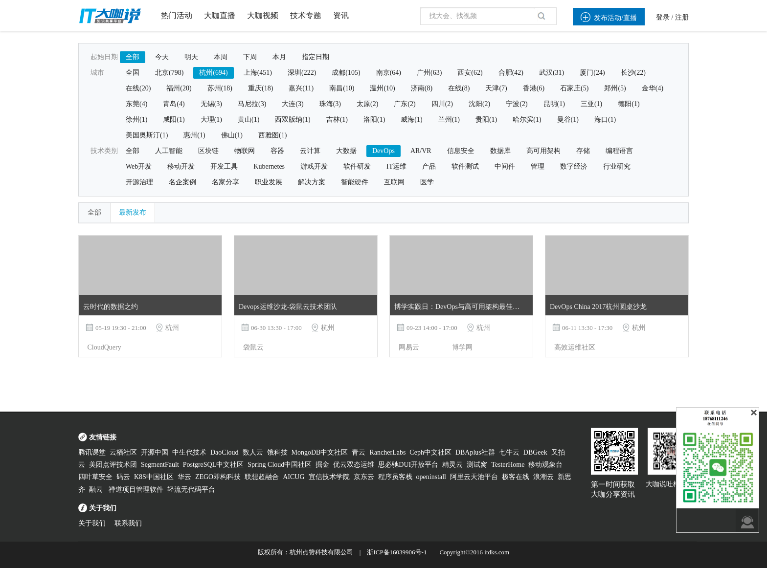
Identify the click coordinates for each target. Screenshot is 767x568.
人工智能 (168, 150)
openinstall (431, 477)
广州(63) (429, 72)
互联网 (394, 182)
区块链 (208, 150)
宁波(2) (516, 104)
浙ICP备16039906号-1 (397, 552)
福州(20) (178, 88)
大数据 (346, 150)
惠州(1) (194, 135)
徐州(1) (136, 119)
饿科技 (277, 452)
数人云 (253, 452)
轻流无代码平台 (191, 489)
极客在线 (515, 477)
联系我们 (128, 523)
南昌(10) (341, 88)
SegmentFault (160, 464)
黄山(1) (248, 119)
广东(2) (404, 104)
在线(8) (459, 88)
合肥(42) (510, 72)
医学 (427, 182)
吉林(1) (337, 119)
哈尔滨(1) (527, 119)
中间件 (505, 166)
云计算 (310, 150)
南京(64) (388, 72)
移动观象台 (545, 464)
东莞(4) (136, 104)
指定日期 (315, 57)
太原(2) (367, 104)
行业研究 (617, 166)
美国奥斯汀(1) (147, 135)
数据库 (500, 150)
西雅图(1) (272, 135)
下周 (250, 57)
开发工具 (224, 166)
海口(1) (605, 119)
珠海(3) (330, 104)
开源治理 (139, 182)
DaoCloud (224, 452)
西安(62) (469, 72)
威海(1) (411, 119)
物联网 (244, 150)
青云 (358, 452)
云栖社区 (123, 452)
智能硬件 (354, 182)
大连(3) (292, 104)
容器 (277, 150)
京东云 (364, 477)
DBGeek (535, 452)
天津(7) (496, 88)
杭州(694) (213, 72)
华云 (184, 477)
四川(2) (442, 104)
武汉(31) (551, 72)
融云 (97, 489)
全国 (132, 72)
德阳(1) (628, 104)
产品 (429, 166)
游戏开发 (314, 166)
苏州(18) (219, 88)
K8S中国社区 (154, 477)
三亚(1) (591, 104)
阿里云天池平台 (474, 477)
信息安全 (460, 150)
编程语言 (619, 150)
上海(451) (258, 72)
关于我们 (92, 523)
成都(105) (346, 72)
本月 (279, 57)
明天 (191, 57)
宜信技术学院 (329, 477)
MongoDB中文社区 (320, 452)
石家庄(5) (574, 88)
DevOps (383, 150)
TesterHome (507, 464)
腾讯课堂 (92, 452)
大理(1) (211, 119)
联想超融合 (262, 477)
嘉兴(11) (301, 88)
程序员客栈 (395, 477)
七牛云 (509, 452)
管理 (537, 166)
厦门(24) (592, 72)
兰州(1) (449, 119)
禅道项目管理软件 (136, 489)
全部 (132, 57)
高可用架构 (543, 150)
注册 (682, 17)
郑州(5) (615, 88)
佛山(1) (232, 135)
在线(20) (138, 88)
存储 (583, 150)
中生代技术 (189, 452)
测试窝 (477, 464)
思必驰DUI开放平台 (408, 464)
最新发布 (132, 212)
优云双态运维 (353, 464)
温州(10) (382, 88)
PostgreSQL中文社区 (213, 464)
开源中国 (154, 452)
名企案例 (182, 182)
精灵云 (452, 464)
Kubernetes (269, 166)
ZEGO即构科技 (218, 477)
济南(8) (421, 88)
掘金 (322, 464)
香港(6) (533, 88)
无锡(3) (211, 104)
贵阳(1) (486, 119)
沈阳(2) (479, 104)
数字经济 (573, 166)
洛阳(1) (374, 119)
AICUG (293, 477)
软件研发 (357, 166)
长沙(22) (633, 72)
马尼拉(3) (252, 104)
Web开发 (139, 166)
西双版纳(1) (292, 119)
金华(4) (652, 88)
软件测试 (465, 166)
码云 (123, 477)
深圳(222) (302, 72)
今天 (162, 57)
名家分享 (225, 182)
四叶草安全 (95, 477)
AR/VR (420, 150)
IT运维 (396, 166)
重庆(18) (260, 88)
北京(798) (169, 72)
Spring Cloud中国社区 (280, 464)
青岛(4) (173, 104)
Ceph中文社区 (430, 452)
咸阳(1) (173, 119)
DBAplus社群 (475, 452)
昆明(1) (554, 104)
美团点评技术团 (113, 464)
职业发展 (268, 182)
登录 (663, 17)
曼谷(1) (568, 119)
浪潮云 (543, 477)
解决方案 (311, 182)
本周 (220, 57)
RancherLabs (387, 452)
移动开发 (181, 166)
